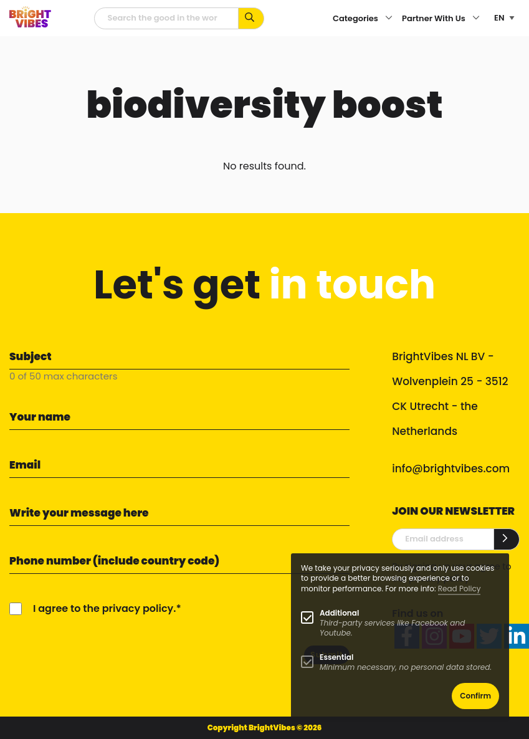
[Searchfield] (166, 18)
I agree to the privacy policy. (104, 608)
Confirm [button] (475, 695)
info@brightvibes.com (451, 468)
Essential (336, 657)
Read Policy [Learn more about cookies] (459, 588)
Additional (339, 613)
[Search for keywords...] (251, 18)
